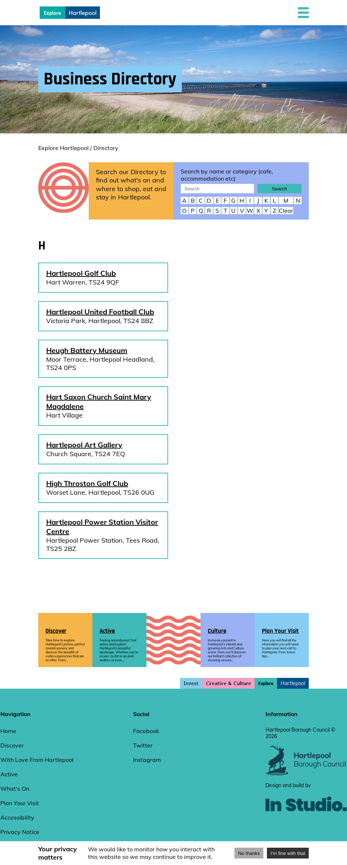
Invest (191, 683)
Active (9, 774)
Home (8, 730)
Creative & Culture (228, 683)
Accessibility (17, 817)
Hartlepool (293, 683)
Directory (105, 147)
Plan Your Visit (19, 803)
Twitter (143, 745)
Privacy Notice (19, 831)
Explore (265, 683)
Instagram (147, 759)
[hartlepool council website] (306, 774)
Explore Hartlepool (63, 147)
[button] (303, 12)
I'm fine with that (288, 853)
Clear (286, 210)
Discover (12, 745)
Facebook (146, 730)
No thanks (249, 853)
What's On (14, 788)
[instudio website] (306, 823)
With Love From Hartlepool (37, 759)
